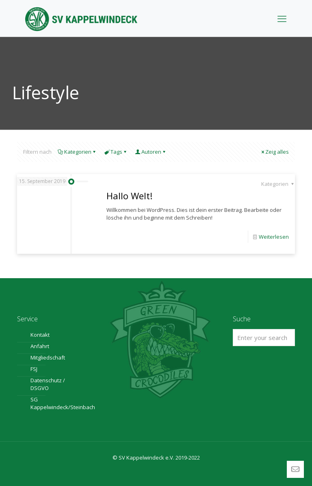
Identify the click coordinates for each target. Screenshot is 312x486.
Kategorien (77, 151)
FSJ (33, 369)
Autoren (151, 151)
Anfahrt (39, 346)
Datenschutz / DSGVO (47, 384)
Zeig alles (274, 151)
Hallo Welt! (129, 196)
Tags (116, 151)
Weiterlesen (274, 236)
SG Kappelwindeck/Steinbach (52, 403)
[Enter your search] (264, 337)
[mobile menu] (282, 18)
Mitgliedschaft (47, 357)
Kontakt (40, 334)
